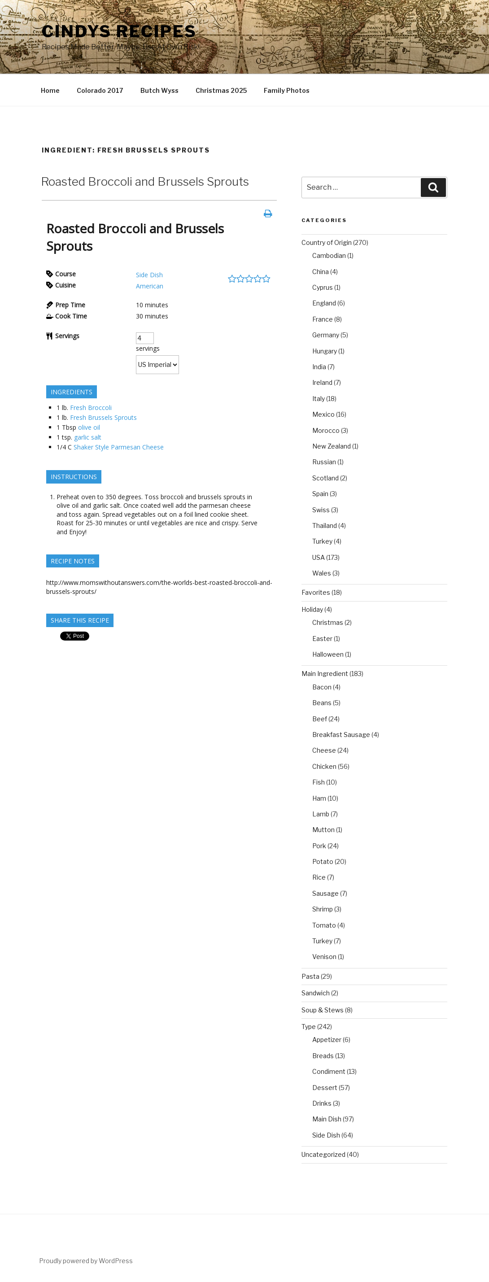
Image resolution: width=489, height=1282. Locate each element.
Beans (322, 702)
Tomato (324, 925)
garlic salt (87, 437)
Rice (319, 877)
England (324, 303)
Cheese (324, 750)
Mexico (323, 414)
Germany (325, 335)
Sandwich (315, 993)
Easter (322, 638)
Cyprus (322, 287)
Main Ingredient (324, 673)
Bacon (322, 687)
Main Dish (326, 1119)
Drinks (322, 1103)
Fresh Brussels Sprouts (103, 417)
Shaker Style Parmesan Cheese (119, 447)
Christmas (327, 622)
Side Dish (149, 274)
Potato (322, 861)
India (319, 367)
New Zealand (331, 446)
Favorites (315, 592)
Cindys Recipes (119, 31)
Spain (320, 493)
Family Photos (287, 90)
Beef (319, 719)
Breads (323, 1056)
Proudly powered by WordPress (86, 1261)
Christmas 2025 (221, 90)
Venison (324, 956)
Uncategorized (323, 1154)
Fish (318, 782)
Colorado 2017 (100, 90)
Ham (319, 798)
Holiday (312, 609)
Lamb (320, 814)
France (322, 319)
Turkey (322, 541)
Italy (318, 398)
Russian (324, 462)
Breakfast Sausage (341, 734)
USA (318, 557)
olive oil (89, 427)
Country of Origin (326, 242)
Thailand (324, 525)
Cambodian (329, 255)
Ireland (322, 382)
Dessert (324, 1087)
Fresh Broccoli (91, 407)
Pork (319, 846)
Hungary (324, 351)
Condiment (328, 1071)
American (149, 286)
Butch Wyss (159, 90)
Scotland (325, 478)
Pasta (310, 976)
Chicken (324, 766)
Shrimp (322, 909)
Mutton (323, 829)
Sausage (325, 893)
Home (50, 90)
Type (308, 1026)
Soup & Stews (322, 1010)
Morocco (326, 430)
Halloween (328, 654)
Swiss (321, 510)
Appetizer (326, 1039)
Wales (321, 573)
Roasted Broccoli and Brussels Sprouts (145, 181)
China (320, 271)
